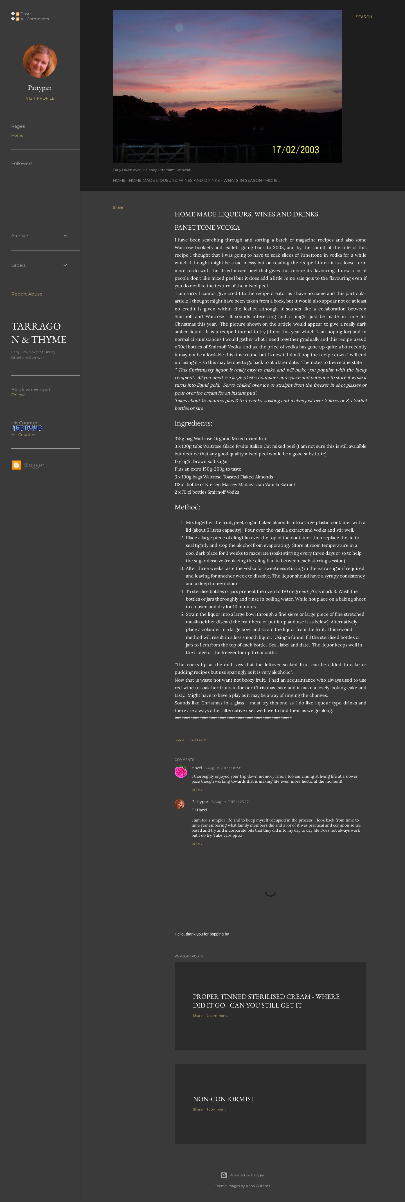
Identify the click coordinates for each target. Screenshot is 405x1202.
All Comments (32, 18)
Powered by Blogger (242, 1175)
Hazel (197, 767)
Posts (24, 13)
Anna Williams (258, 1186)
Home (119, 180)
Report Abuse (26, 294)
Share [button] (118, 207)
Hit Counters (23, 434)
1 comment (216, 1109)
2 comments (217, 1015)
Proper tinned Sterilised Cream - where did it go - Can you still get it (266, 1000)
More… (272, 180)
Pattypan (200, 801)
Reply (197, 790)
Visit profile (40, 98)
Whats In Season (242, 180)
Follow (17, 394)
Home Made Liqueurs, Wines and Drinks (174, 180)
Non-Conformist (224, 1098)
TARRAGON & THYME (38, 332)
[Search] (364, 17)
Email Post (197, 740)
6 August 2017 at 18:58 (222, 768)
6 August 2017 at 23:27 (230, 802)
